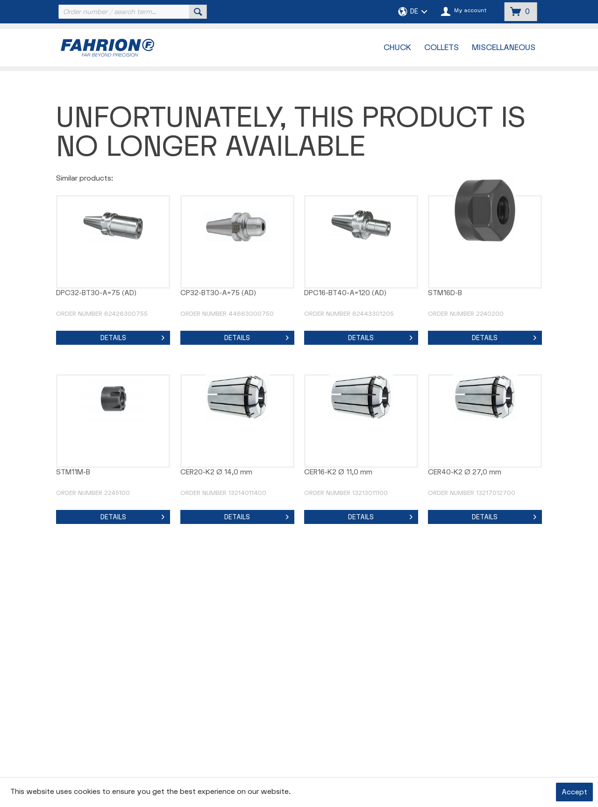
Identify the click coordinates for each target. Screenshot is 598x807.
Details (132, 336)
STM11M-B (73, 472)
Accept (574, 792)
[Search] (198, 12)
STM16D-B (445, 293)
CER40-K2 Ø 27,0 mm (464, 472)
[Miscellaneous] (503, 47)
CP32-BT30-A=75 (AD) (218, 293)
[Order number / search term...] (132, 12)
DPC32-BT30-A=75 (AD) (96, 293)
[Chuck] (397, 47)
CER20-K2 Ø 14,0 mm (216, 472)
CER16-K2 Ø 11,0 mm (338, 472)
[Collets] (441, 47)
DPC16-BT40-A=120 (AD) (345, 293)
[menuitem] (132, 12)
